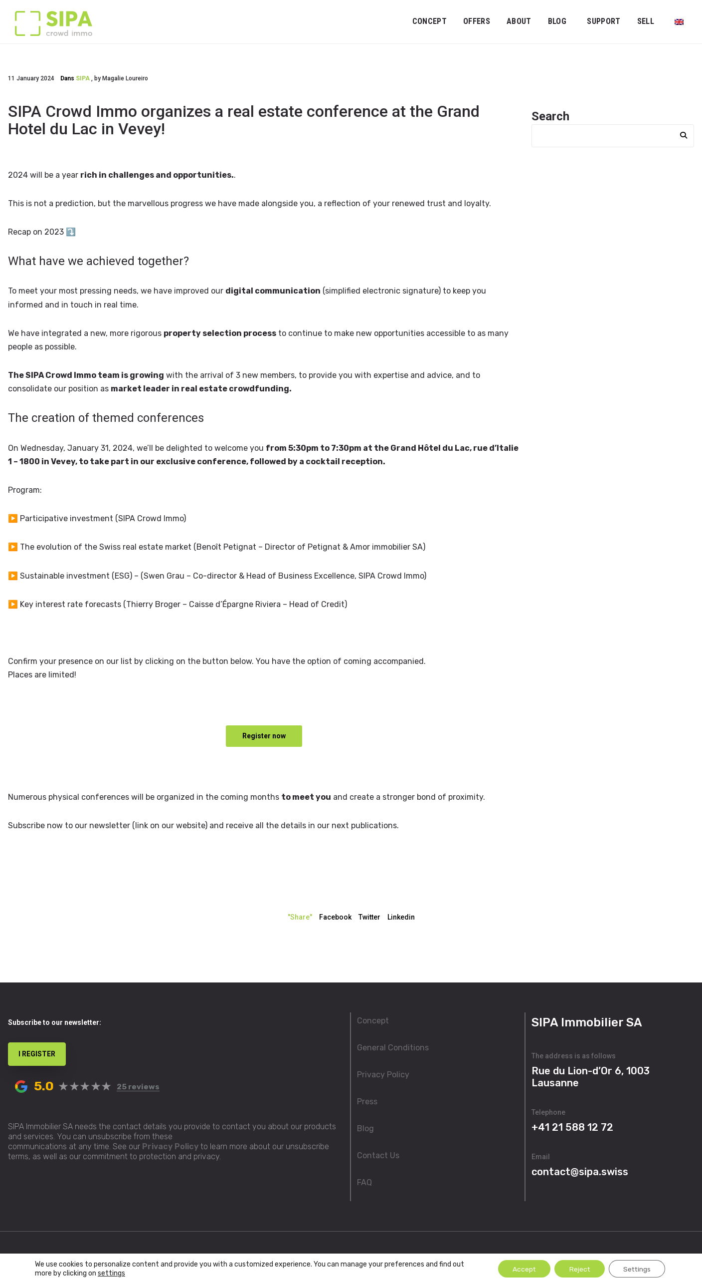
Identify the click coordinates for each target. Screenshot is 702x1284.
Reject (577, 1268)
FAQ (364, 1182)
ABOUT (519, 21)
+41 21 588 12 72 (572, 1127)
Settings (636, 1268)
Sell (645, 21)
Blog (557, 21)
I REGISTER (36, 1054)
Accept (520, 1268)
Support (603, 21)
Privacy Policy (170, 1146)
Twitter (369, 917)
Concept (429, 21)
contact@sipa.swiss (579, 1172)
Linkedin (401, 917)
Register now (264, 736)
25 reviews (138, 1086)
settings (111, 1273)
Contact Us (378, 1155)
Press (367, 1101)
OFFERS (476, 21)
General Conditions (393, 1047)
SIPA (82, 78)
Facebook (335, 917)
